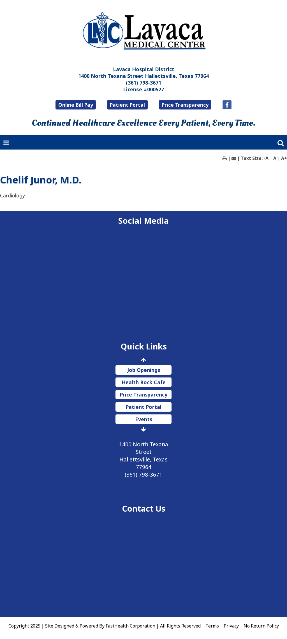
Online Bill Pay (75, 104)
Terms (212, 626)
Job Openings (143, 370)
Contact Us (143, 508)
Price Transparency (185, 104)
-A (266, 158)
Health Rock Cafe (144, 382)
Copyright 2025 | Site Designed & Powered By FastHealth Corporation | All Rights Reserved (104, 626)
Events (143, 419)
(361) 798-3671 (143, 82)
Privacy (231, 626)
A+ (284, 158)
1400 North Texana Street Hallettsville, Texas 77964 (143, 76)
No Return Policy (261, 626)
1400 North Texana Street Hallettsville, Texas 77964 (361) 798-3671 (143, 459)
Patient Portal (127, 104)
